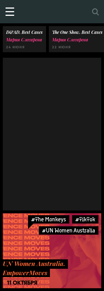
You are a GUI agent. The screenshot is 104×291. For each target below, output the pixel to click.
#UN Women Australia (68, 230)
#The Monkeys (48, 219)
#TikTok (85, 219)
